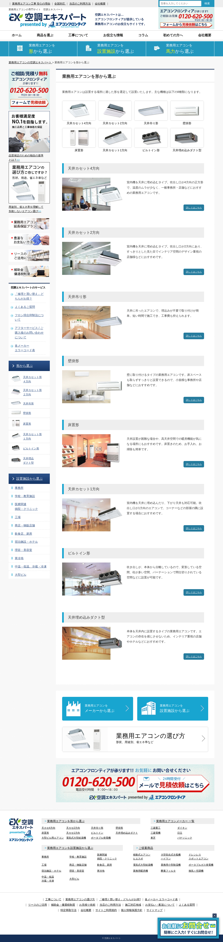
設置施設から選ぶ (29, 478)
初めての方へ (173, 35)
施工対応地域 (133, 904)
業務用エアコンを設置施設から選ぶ (70, 848)
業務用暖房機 (140, 870)
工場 (18, 517)
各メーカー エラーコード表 (161, 899)
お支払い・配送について (160, 904)
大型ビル (20, 574)
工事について (78, 35)
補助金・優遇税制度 (63, 904)
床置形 (45, 832)
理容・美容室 (23, 550)
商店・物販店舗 (25, 525)
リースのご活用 (37, 904)
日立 (179, 832)
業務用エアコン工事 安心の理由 (31, 3)
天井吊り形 (97, 827)
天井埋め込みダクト (127, 832)
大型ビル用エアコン (53, 837)
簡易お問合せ (188, 928)
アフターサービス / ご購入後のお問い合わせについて (29, 332)
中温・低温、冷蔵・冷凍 (30, 566)
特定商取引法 (68, 910)
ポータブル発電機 (101, 837)
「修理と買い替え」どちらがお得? (120, 899)
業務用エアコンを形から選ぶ (66, 821)
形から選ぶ (24, 366)
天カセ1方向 (73, 832)
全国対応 (60, 3)
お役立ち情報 (113, 35)
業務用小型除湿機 (171, 864)
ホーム (17, 35)
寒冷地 (19, 558)
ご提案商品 (146, 848)
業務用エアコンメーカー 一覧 (175, 821)
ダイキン (182, 827)
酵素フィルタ (168, 870)
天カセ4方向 (48, 827)
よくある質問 (187, 904)
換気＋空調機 (196, 870)
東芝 (153, 837)
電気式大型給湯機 (76, 837)
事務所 (19, 487)
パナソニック (184, 837)
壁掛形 (119, 827)
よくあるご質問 (25, 306)
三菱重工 (155, 827)
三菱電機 (155, 832)
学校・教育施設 (25, 496)
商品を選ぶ (45, 35)
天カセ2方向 (73, 827)
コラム (143, 35)
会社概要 (100, 3)
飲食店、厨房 (23, 533)
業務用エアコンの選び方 (80, 899)
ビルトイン (97, 832)
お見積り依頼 (87, 904)
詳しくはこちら (194, 207)
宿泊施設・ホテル (26, 541)
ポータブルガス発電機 (201, 864)
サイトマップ (154, 910)
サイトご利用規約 (106, 910)
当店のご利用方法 (80, 3)
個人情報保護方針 (131, 910)
